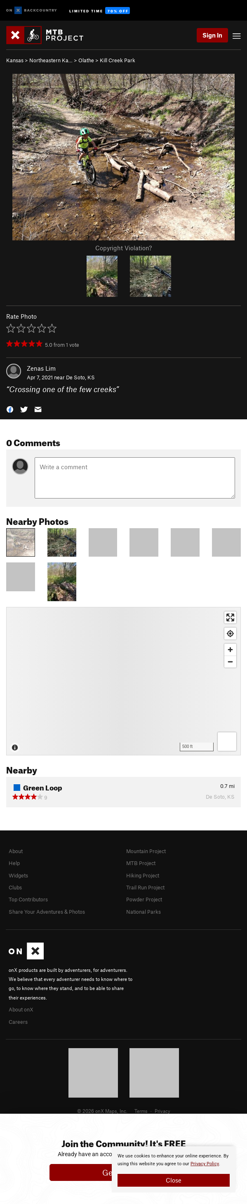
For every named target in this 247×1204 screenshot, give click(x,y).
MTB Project (140, 863)
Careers (18, 1021)
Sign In (212, 35)
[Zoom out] (230, 662)
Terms (141, 1111)
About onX (21, 1009)
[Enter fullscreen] (230, 617)
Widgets (18, 875)
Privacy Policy (205, 1163)
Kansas (15, 60)
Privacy (162, 1111)
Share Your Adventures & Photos (47, 911)
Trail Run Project (145, 887)
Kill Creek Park (117, 60)
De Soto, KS (80, 377)
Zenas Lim (41, 368)
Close (173, 1180)
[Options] (227, 741)
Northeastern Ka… (51, 60)
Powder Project (144, 899)
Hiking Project (142, 875)
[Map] (123, 681)
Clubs (15, 887)
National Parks (143, 911)
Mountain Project (146, 851)
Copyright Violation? (123, 248)
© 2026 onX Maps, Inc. (102, 1111)
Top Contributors (28, 899)
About (16, 851)
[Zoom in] (230, 650)
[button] (10, 409)
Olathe (86, 60)
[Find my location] (230, 634)
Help (14, 863)
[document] (174, 1169)
